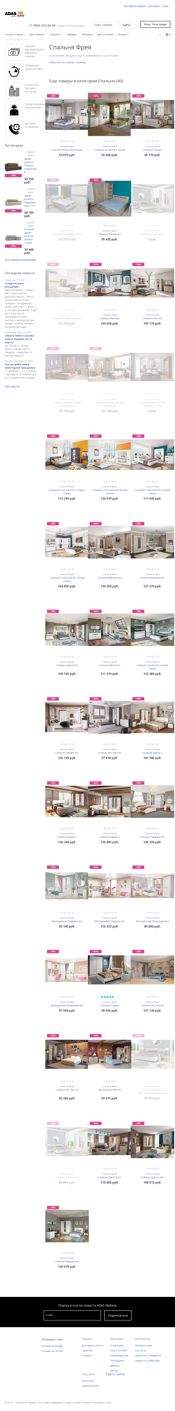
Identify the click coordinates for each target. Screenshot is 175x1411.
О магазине (116, 1345)
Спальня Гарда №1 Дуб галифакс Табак (152, 402)
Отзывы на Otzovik (52, 1351)
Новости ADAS (118, 1350)
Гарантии (87, 1350)
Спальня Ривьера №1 (67, 1259)
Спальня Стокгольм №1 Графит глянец (67, 490)
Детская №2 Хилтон (109, 1088)
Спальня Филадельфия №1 (67, 316)
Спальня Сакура (152, 148)
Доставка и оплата (135, 5)
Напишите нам (143, 1345)
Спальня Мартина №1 (152, 576)
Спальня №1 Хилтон (67, 1088)
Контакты (154, 5)
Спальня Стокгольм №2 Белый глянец (152, 490)
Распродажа (117, 1360)
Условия (86, 1355)
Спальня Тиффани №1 (152, 835)
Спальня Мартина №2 (109, 576)
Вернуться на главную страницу (67, 62)
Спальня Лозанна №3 (152, 232)
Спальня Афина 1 (67, 835)
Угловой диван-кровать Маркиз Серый (30, 232)
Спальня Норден (109, 1003)
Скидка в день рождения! (14, 285)
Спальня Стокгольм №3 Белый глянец (109, 490)
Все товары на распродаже (20, 259)
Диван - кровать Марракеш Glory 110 (30, 197)
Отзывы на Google (52, 1345)
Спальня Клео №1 (152, 316)
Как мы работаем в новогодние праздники (20, 366)
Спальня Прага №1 (109, 663)
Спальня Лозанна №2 (67, 1175)
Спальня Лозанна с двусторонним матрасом (152, 1090)
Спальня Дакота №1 (152, 1175)
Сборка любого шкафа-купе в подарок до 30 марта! (20, 339)
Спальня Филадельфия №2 (67, 232)
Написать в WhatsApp (147, 1360)
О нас (165, 5)
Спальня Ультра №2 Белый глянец (152, 665)
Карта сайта (115, 1374)
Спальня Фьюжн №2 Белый (67, 148)
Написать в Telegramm (148, 1355)
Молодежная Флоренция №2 (152, 919)
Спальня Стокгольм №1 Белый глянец (67, 578)
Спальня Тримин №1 (67, 751)
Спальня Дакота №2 (109, 1175)
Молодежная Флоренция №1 (67, 1003)
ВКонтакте (88, 1380)
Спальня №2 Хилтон (152, 1003)
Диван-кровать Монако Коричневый (30, 162)
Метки (114, 1370)
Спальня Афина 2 (152, 751)
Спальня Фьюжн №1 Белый (109, 148)
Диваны (114, 1365)
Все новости (12, 386)
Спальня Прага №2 (67, 663)
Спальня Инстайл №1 (109, 751)
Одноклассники (90, 1385)
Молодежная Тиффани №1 (109, 919)
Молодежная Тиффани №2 (67, 919)
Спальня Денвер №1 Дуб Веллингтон (109, 402)
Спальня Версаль (109, 316)
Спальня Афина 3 (109, 835)
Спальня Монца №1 (109, 232)
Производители (119, 1355)
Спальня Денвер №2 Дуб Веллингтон (67, 402)
